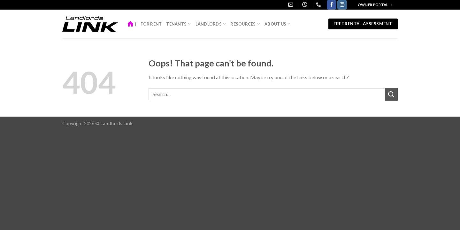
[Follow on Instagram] (342, 5)
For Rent (151, 24)
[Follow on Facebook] (331, 5)
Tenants (178, 24)
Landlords (210, 24)
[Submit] (391, 94)
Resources (245, 24)
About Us (277, 24)
